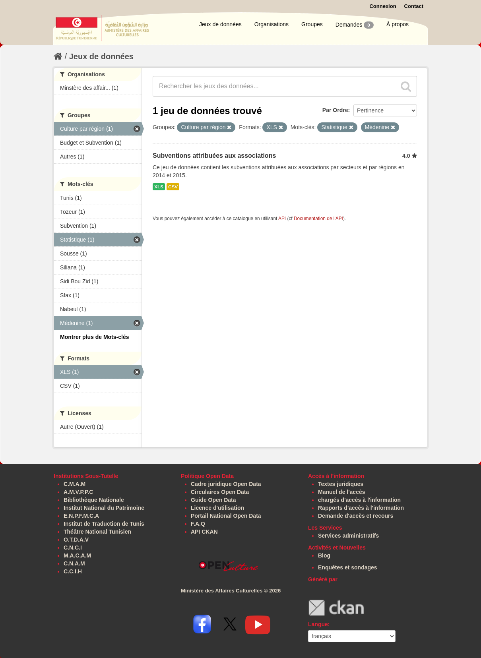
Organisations (271, 24)
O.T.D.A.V (76, 539)
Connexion (382, 6)
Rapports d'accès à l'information (361, 508)
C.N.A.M (74, 563)
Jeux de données (220, 24)
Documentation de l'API (318, 218)
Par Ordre (335, 110)
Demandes (355, 25)
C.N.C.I (73, 547)
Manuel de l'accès (341, 492)
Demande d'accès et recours (355, 516)
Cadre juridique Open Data (226, 484)
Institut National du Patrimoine (104, 508)
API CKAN (204, 531)
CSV (173, 187)
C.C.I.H (73, 571)
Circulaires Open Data (220, 492)
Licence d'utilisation (217, 508)
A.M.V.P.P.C (78, 492)
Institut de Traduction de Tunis (104, 524)
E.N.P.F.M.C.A (81, 516)
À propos (397, 24)
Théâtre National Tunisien (97, 531)
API (282, 218)
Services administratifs (348, 535)
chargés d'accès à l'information (359, 500)
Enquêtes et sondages (347, 567)
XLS (158, 187)
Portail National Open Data (226, 516)
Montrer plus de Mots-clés (94, 337)
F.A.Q (198, 524)
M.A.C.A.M (77, 555)
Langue (318, 624)
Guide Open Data (213, 500)
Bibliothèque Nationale (94, 500)
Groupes (312, 24)
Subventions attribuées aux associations (214, 155)
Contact (413, 6)
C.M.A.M (74, 484)
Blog (324, 555)
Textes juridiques (340, 484)
